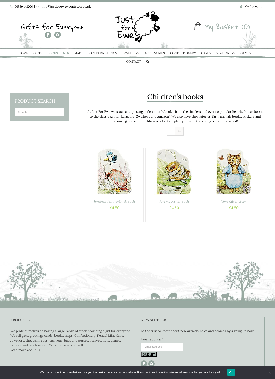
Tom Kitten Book (233, 201)
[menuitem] (251, 6)
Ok (231, 372)
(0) (246, 27)
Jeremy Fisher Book (174, 201)
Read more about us (25, 350)
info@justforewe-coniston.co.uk (66, 6)
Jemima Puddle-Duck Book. (115, 201)
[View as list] (179, 131)
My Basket (221, 27)
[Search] (147, 62)
